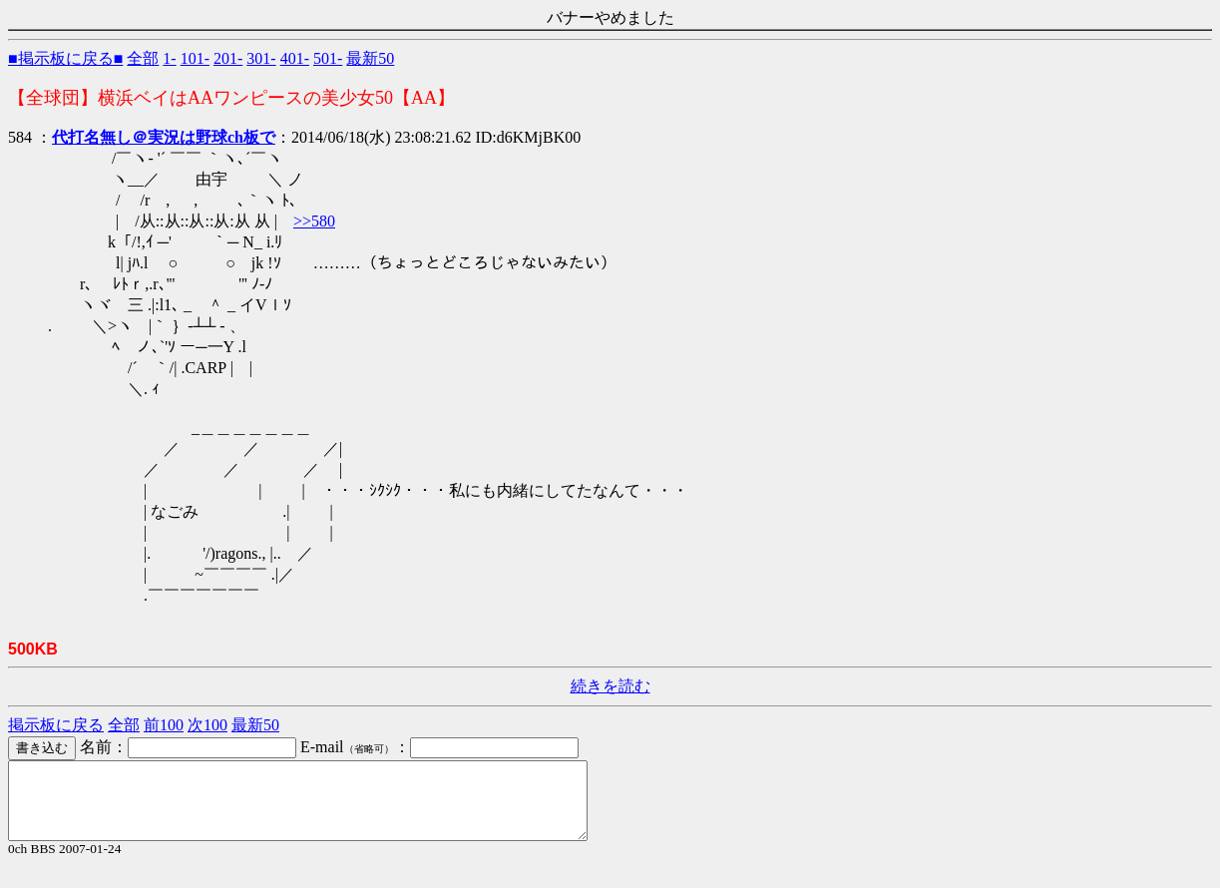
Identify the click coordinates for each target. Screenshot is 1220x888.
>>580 (314, 221)
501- (327, 58)
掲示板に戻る (56, 724)
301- (260, 58)
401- (294, 58)
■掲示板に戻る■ (65, 58)
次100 (207, 724)
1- (169, 58)
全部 (143, 58)
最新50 (370, 58)
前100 (164, 724)
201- (227, 58)
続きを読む (610, 685)
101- (195, 58)
